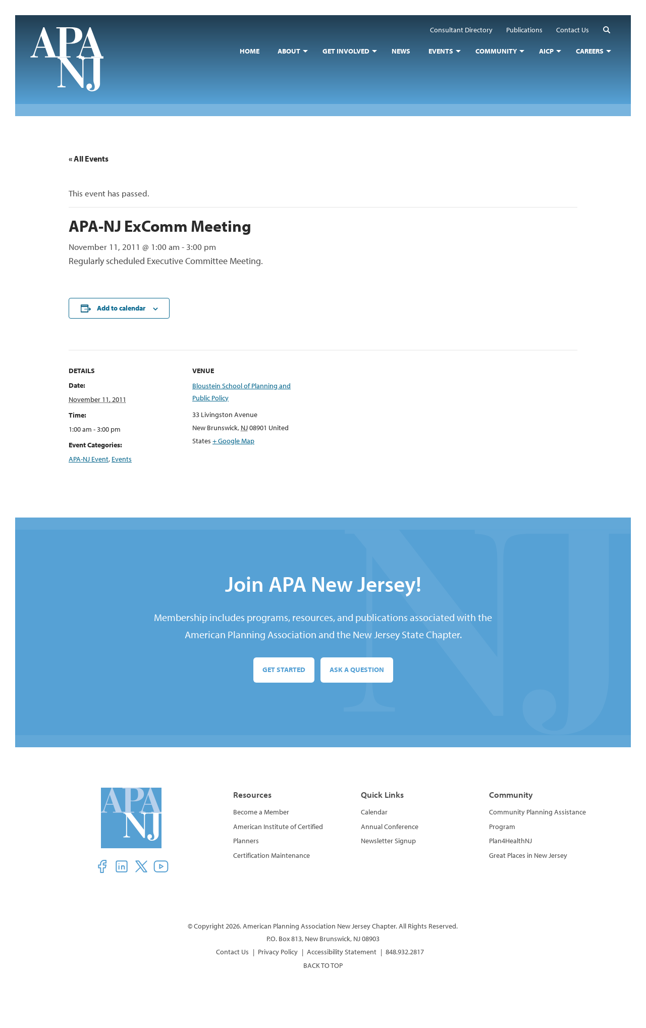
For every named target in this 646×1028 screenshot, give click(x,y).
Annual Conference (389, 826)
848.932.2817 (405, 951)
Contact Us (232, 951)
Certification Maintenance (271, 855)
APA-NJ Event (89, 459)
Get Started (283, 669)
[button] (607, 29)
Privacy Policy (278, 951)
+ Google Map (233, 440)
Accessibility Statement (341, 951)
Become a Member (261, 811)
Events (122, 459)
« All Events (89, 158)
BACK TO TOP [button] (323, 965)
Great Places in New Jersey (528, 855)
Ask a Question (357, 669)
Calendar (374, 811)
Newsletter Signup (388, 840)
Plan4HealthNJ (510, 840)
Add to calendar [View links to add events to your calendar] (121, 308)
